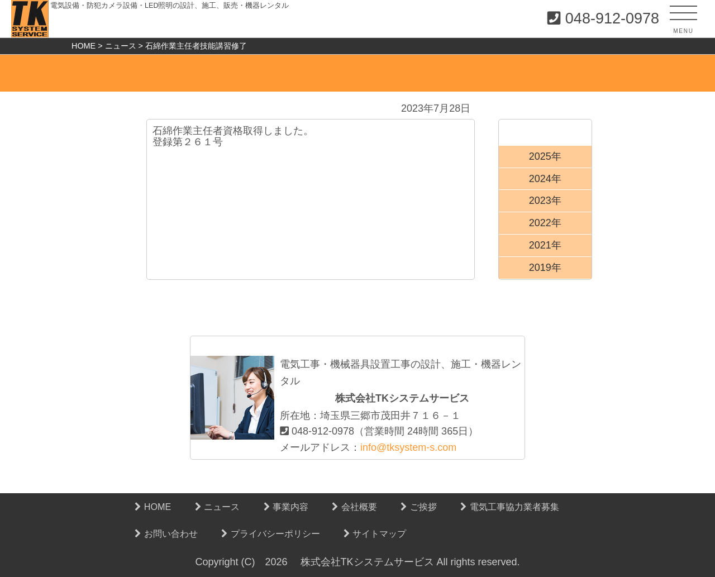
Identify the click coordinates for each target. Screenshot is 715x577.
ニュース (217, 507)
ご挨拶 (419, 507)
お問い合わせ (166, 533)
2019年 (545, 267)
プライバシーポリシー (270, 533)
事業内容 (286, 507)
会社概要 (354, 507)
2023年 (545, 200)
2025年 (545, 156)
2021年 (545, 245)
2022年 (545, 222)
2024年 (545, 178)
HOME (153, 507)
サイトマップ (375, 533)
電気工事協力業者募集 (509, 507)
